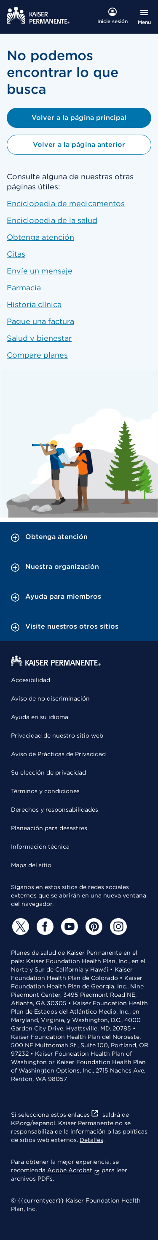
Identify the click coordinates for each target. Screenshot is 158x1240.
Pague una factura (40, 321)
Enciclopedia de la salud (52, 220)
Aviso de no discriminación (50, 698)
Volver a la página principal (79, 118)
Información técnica (40, 846)
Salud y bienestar (39, 338)
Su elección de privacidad (48, 772)
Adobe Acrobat (73, 1170)
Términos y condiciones (45, 791)
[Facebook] (43, 926)
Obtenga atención (40, 237)
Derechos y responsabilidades (54, 809)
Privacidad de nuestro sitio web (57, 735)
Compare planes (37, 354)
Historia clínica (34, 304)
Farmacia (24, 287)
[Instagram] (117, 926)
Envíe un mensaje (39, 270)
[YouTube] (68, 926)
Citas (16, 254)
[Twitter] (19, 926)
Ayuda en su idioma (39, 717)
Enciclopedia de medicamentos (66, 203)
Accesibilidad (30, 680)
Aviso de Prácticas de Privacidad (58, 754)
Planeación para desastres (49, 828)
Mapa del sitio (31, 865)
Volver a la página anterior (79, 145)
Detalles (91, 1139)
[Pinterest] (92, 926)
